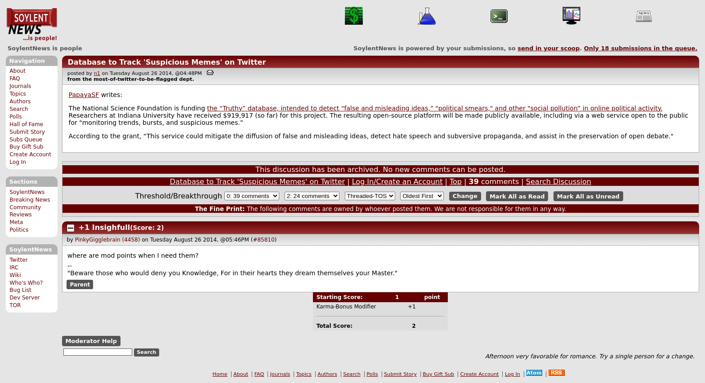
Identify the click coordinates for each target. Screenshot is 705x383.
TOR (15, 305)
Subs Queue (25, 139)
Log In (17, 162)
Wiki (15, 275)
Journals (20, 86)
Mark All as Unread (588, 196)
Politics (18, 230)
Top (456, 181)
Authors (20, 101)
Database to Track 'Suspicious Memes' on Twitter (166, 62)
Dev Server (24, 298)
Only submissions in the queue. (641, 48)
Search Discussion (558, 181)
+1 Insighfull (104, 227)
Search (18, 109)
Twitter (18, 260)
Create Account (30, 154)
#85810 (263, 240)
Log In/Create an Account (397, 181)
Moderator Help (91, 341)
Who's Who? (26, 283)
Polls (15, 117)
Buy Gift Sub (26, 147)
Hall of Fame (26, 124)
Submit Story (27, 132)
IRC (13, 267)
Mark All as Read (517, 196)
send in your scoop (549, 48)
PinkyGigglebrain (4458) (107, 240)
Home (220, 374)
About (17, 71)
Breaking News (29, 200)
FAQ (14, 78)
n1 (97, 73)
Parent (80, 285)
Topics (17, 94)
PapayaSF (84, 94)
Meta (16, 222)
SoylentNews (32, 25)
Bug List (20, 290)
